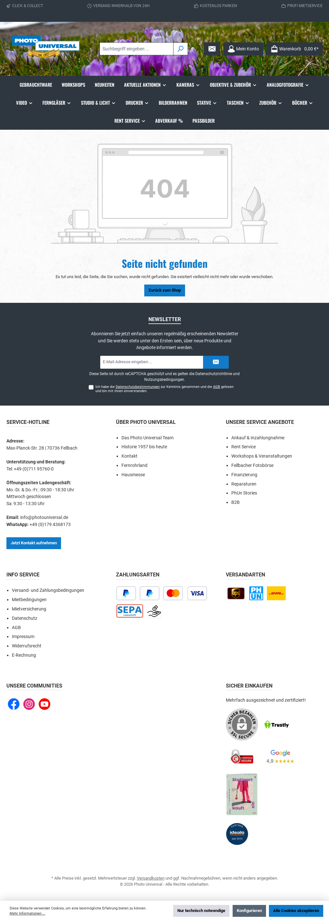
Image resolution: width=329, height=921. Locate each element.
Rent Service (243, 447)
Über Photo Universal (146, 422)
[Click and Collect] (256, 593)
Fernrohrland (134, 465)
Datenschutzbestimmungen (138, 387)
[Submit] (216, 362)
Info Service (23, 575)
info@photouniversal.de (44, 517)
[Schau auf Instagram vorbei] (29, 704)
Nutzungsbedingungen (164, 379)
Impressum (23, 636)
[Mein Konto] (243, 49)
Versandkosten (150, 878)
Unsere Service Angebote (260, 422)
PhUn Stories (244, 493)
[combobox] (136, 48)
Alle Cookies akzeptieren (296, 910)
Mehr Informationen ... (27, 913)
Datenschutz (24, 618)
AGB (216, 387)
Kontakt (129, 456)
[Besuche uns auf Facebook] (13, 704)
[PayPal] (126, 593)
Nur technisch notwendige (201, 910)
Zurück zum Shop (164, 290)
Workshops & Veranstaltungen (261, 456)
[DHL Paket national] (276, 593)
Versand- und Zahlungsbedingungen (48, 590)
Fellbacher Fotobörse (252, 465)
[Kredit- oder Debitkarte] (185, 593)
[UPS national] (236, 593)
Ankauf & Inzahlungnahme (257, 438)
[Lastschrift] (129, 611)
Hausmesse (133, 475)
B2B (235, 502)
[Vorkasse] (154, 611)
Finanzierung (244, 475)
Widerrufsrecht (26, 646)
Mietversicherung (29, 609)
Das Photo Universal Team (147, 438)
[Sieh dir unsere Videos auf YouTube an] (44, 704)
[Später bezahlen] (149, 593)
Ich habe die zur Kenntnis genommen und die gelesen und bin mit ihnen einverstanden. (164, 389)
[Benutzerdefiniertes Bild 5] (242, 794)
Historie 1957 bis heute (144, 447)
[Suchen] (180, 48)
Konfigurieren (249, 910)
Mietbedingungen (29, 599)
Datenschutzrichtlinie (213, 374)
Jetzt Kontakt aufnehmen (34, 542)
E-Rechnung (24, 655)
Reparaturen (243, 484)
